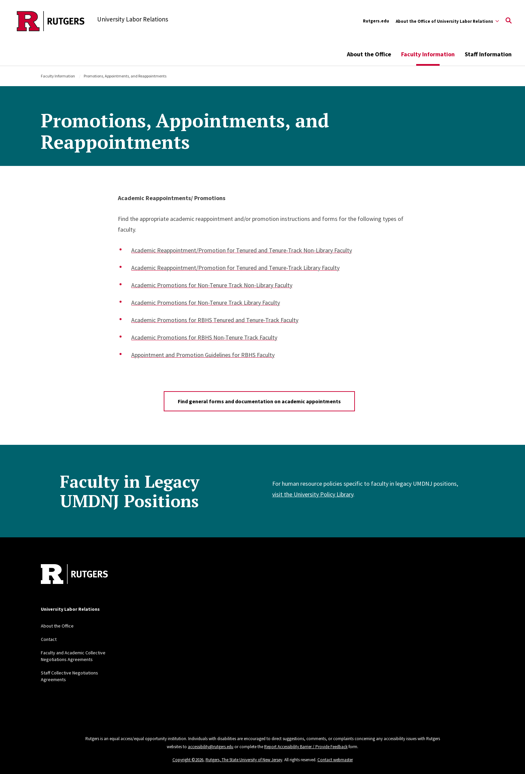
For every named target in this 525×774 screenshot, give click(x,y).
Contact (49, 639)
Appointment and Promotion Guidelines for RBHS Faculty (203, 355)
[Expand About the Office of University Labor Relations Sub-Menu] (447, 21)
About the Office (369, 54)
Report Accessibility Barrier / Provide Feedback (306, 747)
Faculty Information (428, 54)
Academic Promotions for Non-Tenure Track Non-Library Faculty (211, 285)
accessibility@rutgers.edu (210, 747)
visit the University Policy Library (312, 494)
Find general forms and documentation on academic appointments (259, 401)
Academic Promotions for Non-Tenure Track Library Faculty (205, 302)
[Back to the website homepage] (50, 21)
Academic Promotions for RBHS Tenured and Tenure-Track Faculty (214, 320)
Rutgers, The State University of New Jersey (244, 760)
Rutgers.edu (376, 21)
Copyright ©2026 (187, 760)
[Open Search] (509, 21)
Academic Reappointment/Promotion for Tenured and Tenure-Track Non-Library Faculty (241, 250)
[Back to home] (74, 575)
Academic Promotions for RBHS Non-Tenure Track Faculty (204, 337)
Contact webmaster (335, 760)
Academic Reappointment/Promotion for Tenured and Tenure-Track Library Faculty (235, 268)
